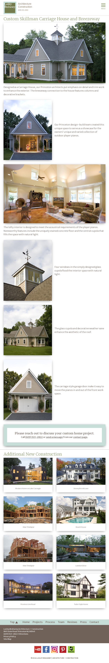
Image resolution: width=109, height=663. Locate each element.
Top (14, 622)
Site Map (7, 639)
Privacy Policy (10, 636)
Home (26, 622)
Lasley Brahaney (23, 629)
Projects (38, 622)
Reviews (72, 622)
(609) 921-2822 (23, 10)
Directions (23, 634)
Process (50, 622)
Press (83, 622)
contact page (80, 437)
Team (61, 622)
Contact (94, 622)
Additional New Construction (33, 454)
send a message (54, 437)
